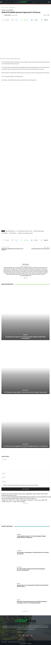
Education (25, 390)
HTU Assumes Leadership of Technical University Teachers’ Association (25, 392)
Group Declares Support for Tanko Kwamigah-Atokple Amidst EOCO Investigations (25, 337)
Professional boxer (13, 233)
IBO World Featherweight (39, 231)
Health (18, 583)
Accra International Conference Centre (24, 231)
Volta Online (8, 15)
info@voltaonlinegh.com (28, 632)
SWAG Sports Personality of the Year (25, 233)
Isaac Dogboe (5, 233)
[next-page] (5, 451)
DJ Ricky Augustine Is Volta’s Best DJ (41, 248)
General (6, 7)
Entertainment (12, 7)
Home (2, 7)
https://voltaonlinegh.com (25, 266)
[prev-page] (2, 451)
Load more (25, 611)
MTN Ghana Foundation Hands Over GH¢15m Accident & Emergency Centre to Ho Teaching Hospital (32, 602)
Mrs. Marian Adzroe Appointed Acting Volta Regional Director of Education (25, 446)
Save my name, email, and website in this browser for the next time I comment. (20, 485)
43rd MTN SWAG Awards (10, 231)
